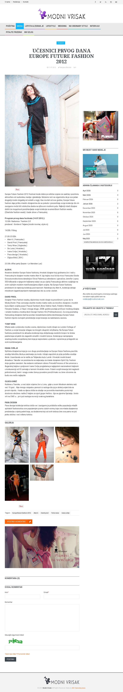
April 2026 (87, 191)
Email (46, 592)
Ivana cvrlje (65, 513)
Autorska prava (80, 688)
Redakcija (16, 2)
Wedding (62, 26)
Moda (20, 26)
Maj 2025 (86, 239)
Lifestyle (51, 26)
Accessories (91, 168)
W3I (73, 688)
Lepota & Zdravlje (34, 26)
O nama (7, 2)
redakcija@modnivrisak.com (93, 299)
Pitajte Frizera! (14, 32)
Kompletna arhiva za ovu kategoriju (98, 242)
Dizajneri (61, 43)
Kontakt (25, 2)
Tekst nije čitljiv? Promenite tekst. (17, 654)
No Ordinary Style (78, 26)
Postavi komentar (19, 521)
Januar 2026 (87, 204)
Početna (10, 26)
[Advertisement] (101, 90)
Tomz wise (55, 513)
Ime (7, 592)
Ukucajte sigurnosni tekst (14, 635)
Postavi (10, 659)
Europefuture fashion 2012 (21, 513)
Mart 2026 (87, 195)
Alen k (36, 513)
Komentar (8, 602)
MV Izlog (28, 32)
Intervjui (94, 26)
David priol (44, 513)
